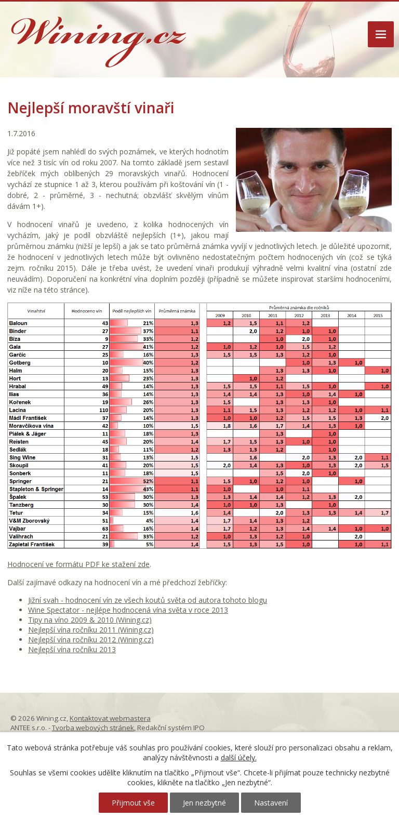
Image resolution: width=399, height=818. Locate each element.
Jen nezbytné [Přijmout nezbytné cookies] (204, 803)
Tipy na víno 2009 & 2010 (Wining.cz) (90, 620)
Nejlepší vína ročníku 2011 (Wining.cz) (91, 630)
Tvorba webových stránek (93, 727)
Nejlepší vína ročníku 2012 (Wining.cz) (91, 639)
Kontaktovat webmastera (110, 718)
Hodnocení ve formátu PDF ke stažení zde (78, 564)
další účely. (239, 757)
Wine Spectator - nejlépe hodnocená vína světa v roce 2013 (128, 610)
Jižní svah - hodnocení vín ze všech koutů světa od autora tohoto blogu (147, 600)
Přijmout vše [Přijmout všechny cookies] (133, 803)
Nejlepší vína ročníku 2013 (72, 649)
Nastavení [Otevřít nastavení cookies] (271, 803)
